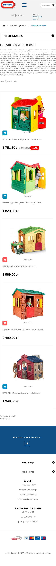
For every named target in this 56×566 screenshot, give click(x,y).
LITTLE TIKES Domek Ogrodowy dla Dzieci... (21, 139)
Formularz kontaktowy (28, 499)
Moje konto (17, 15)
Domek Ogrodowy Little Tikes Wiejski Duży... (22, 203)
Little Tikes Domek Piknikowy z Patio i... (19, 266)
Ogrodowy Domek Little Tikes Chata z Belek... (23, 329)
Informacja (12, 36)
